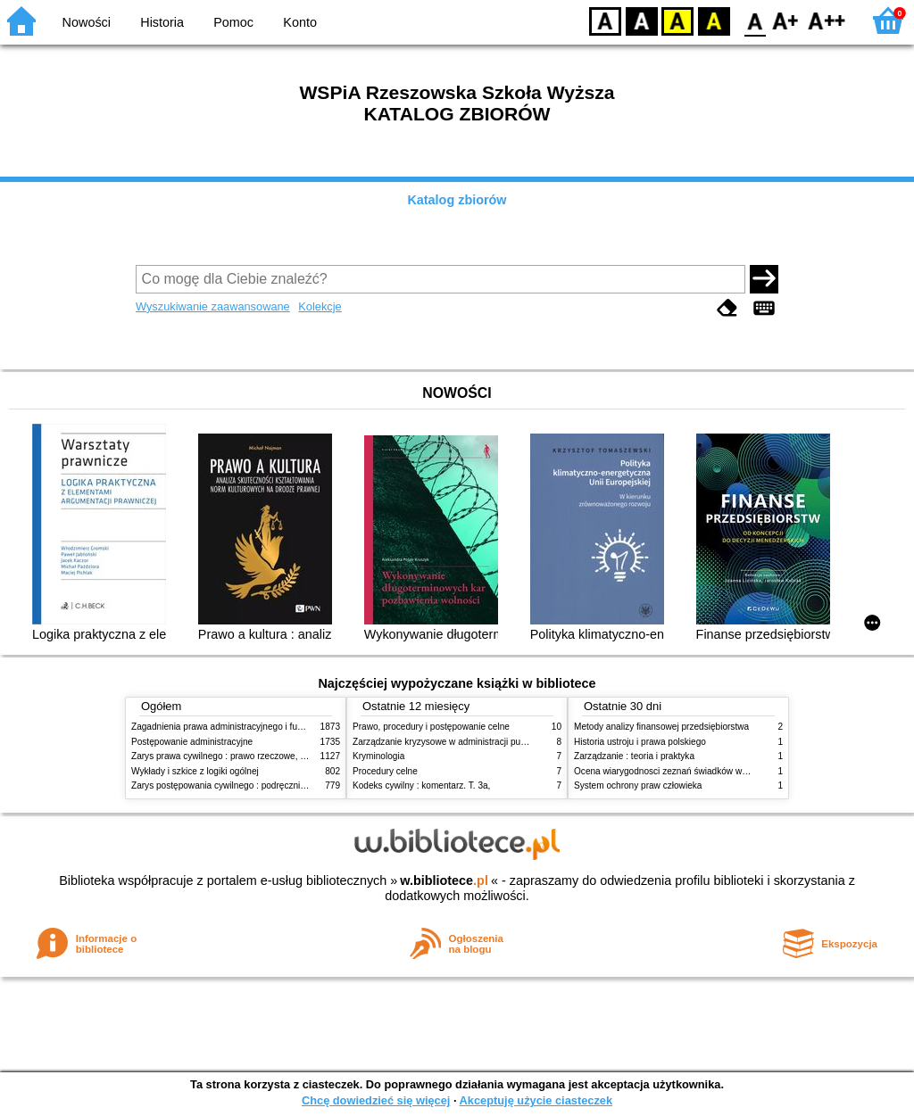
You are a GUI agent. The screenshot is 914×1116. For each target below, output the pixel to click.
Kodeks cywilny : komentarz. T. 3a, (421, 785)
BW (641, 20)
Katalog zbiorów (456, 200)
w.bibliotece (444, 880)
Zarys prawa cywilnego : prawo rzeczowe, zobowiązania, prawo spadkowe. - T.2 (290, 756)
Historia (162, 22)
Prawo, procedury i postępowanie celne (431, 727)
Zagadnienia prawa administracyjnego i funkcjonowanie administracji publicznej (289, 727)
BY (713, 20)
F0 (754, 20)
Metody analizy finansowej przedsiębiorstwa (661, 727)
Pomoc (233, 22)
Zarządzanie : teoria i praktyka (634, 756)
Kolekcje (319, 306)
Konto (300, 22)
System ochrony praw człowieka (638, 785)
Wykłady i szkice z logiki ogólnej (195, 771)
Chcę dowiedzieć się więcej (376, 1100)
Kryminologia (378, 756)
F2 (826, 20)
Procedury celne (385, 771)
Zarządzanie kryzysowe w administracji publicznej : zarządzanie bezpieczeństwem (516, 742)
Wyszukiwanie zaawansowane (213, 306)
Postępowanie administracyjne (192, 742)
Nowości (86, 22)
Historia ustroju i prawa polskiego (640, 742)
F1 (785, 20)
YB (677, 20)
